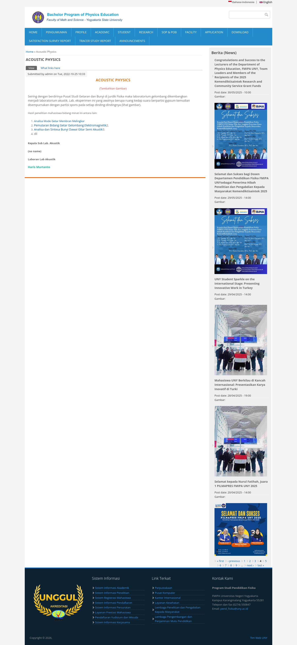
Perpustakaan (163, 588)
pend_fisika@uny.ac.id (234, 609)
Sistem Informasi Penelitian (112, 593)
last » (261, 565)
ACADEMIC (102, 32)
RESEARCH (146, 32)
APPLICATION (214, 32)
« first (220, 561)
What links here (50, 68)
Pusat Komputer (165, 593)
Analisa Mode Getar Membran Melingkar (59, 121)
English (265, 2)
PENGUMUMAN (56, 32)
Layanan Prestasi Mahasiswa (113, 612)
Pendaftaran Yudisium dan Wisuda (116, 617)
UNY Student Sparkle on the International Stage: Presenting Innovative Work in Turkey (236, 283)
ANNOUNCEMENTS (132, 41)
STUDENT (124, 32)
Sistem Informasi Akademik (112, 588)
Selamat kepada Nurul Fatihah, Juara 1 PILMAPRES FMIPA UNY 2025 (241, 484)
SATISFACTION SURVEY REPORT (50, 41)
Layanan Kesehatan (167, 603)
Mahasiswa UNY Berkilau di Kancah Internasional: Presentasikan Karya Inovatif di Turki (239, 384)
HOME (33, 32)
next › (250, 565)
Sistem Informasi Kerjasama (112, 622)
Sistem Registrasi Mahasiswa (113, 598)
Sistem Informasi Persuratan (113, 607)
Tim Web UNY (258, 638)
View (32, 68)
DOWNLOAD (240, 32)
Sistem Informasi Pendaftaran (113, 603)
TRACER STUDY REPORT (95, 41)
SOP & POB (169, 32)
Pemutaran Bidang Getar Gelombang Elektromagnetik (70, 125)
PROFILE (81, 32)
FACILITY (191, 32)
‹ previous (234, 561)
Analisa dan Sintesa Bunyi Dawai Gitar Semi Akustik (68, 129)
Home (29, 51)
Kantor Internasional (167, 598)
